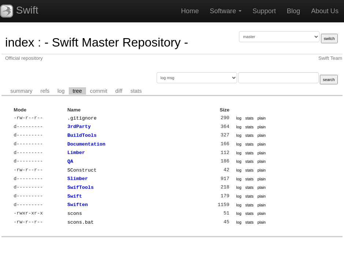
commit (98, 91)
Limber (76, 152)
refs (45, 91)
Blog (293, 11)
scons (74, 213)
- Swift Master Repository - (116, 42)
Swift (74, 196)
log (61, 91)
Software (226, 11)
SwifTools (80, 187)
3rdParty (79, 126)
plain (261, 118)
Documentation (86, 144)
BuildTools (82, 135)
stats (136, 91)
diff (118, 91)
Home (190, 11)
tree (77, 91)
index (19, 42)
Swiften (77, 204)
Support (264, 11)
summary (21, 91)
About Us (325, 11)
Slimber (77, 178)
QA (70, 161)
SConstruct (82, 170)
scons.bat (80, 222)
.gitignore (82, 118)
